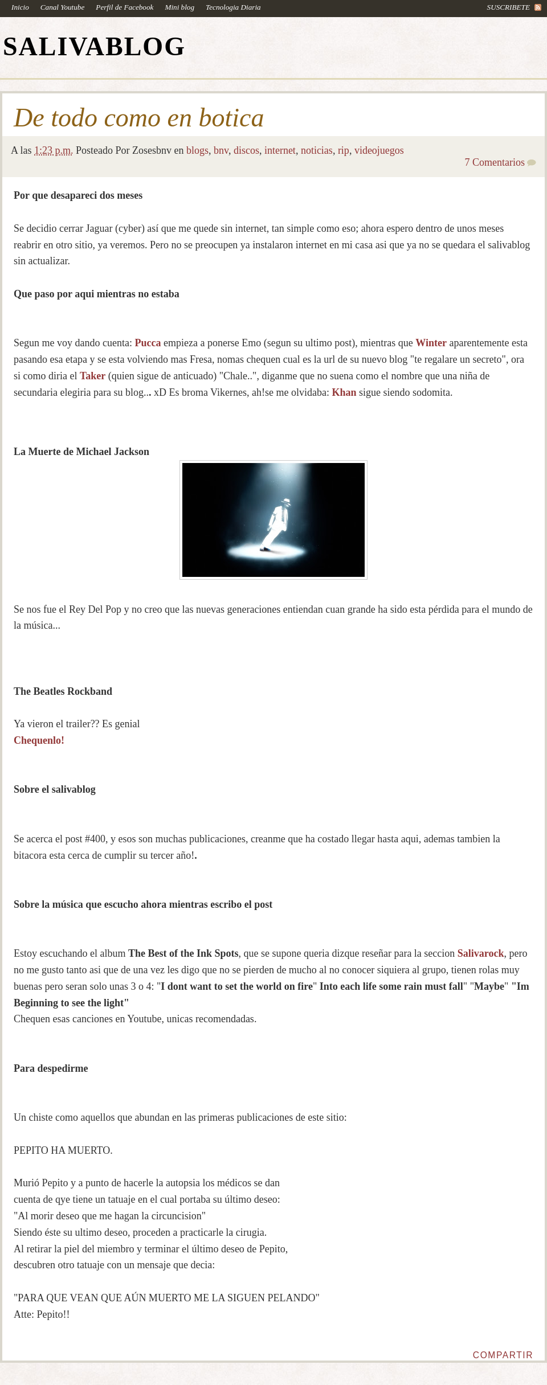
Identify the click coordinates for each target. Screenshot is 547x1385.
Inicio (20, 7)
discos (246, 150)
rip (343, 150)
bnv (221, 150)
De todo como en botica (139, 118)
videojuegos (379, 150)
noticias (317, 150)
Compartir (503, 1355)
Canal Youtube (62, 7)
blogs (197, 150)
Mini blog (179, 7)
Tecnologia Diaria (233, 7)
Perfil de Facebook (124, 7)
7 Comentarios (495, 162)
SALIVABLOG (94, 46)
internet (280, 150)
